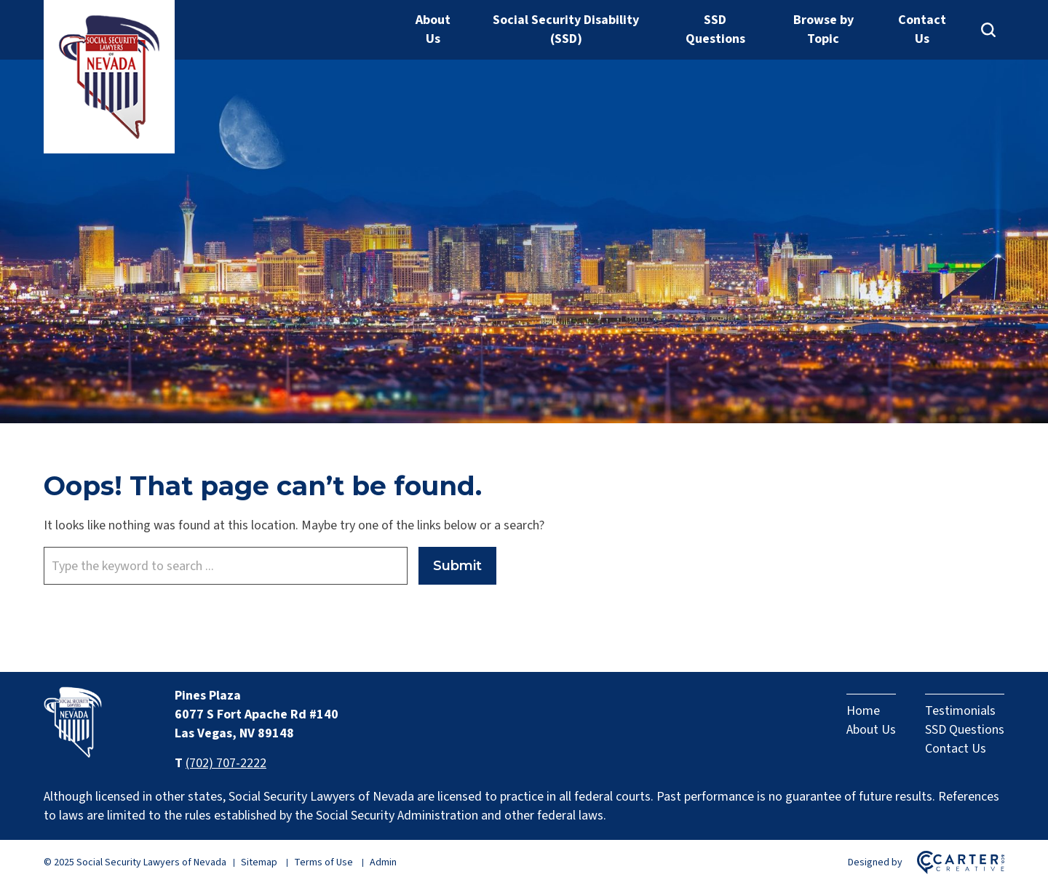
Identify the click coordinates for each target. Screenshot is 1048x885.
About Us (433, 29)
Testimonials (960, 711)
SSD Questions (715, 29)
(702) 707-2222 (226, 763)
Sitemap (259, 862)
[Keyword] (226, 566)
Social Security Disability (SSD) (566, 29)
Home (863, 711)
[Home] (73, 754)
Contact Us (922, 29)
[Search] (988, 30)
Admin (383, 862)
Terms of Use (323, 862)
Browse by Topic (823, 29)
